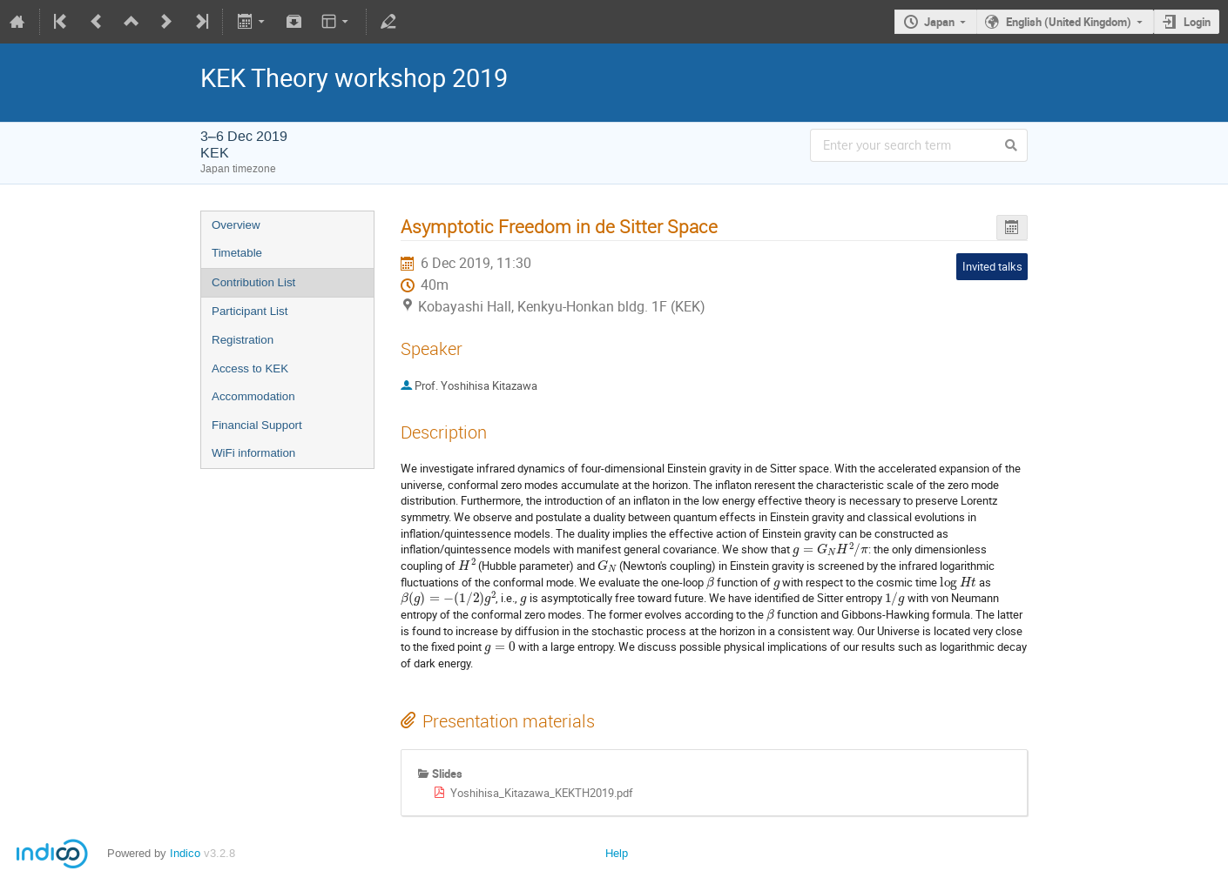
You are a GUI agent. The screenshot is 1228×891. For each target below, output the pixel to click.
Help (616, 853)
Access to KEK (250, 368)
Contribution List (253, 282)
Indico (185, 853)
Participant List (249, 311)
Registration (242, 339)
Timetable (237, 252)
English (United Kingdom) (1068, 22)
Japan (939, 22)
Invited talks (992, 266)
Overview (236, 224)
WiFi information (253, 452)
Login (1197, 22)
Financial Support (257, 425)
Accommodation (253, 396)
